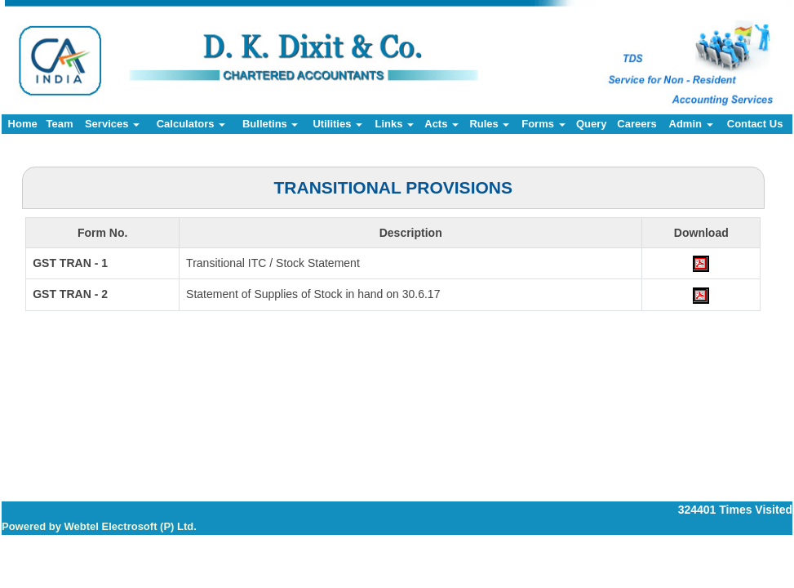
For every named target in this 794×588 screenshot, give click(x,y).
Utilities (337, 124)
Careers (636, 124)
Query (591, 124)
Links (394, 124)
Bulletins (270, 124)
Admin (691, 124)
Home (23, 124)
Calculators (191, 124)
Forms (543, 124)
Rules (489, 124)
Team (59, 124)
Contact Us (755, 124)
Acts (441, 124)
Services (112, 124)
